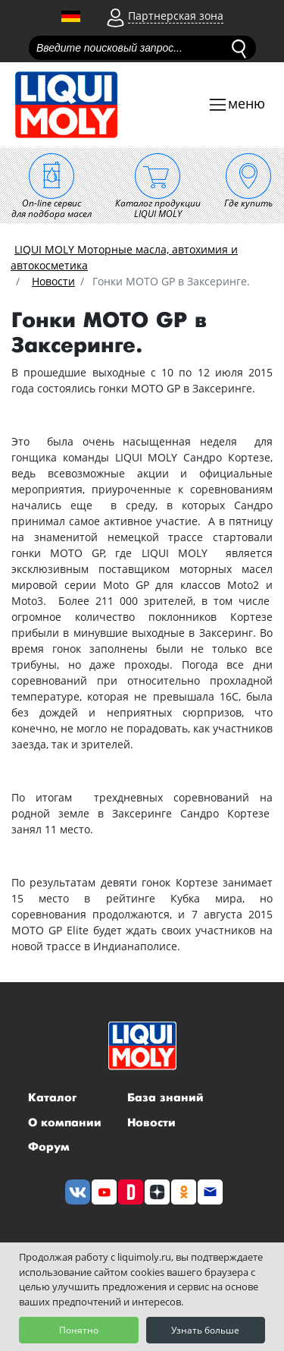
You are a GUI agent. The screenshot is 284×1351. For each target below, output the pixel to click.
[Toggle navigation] (236, 105)
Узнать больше (205, 1330)
